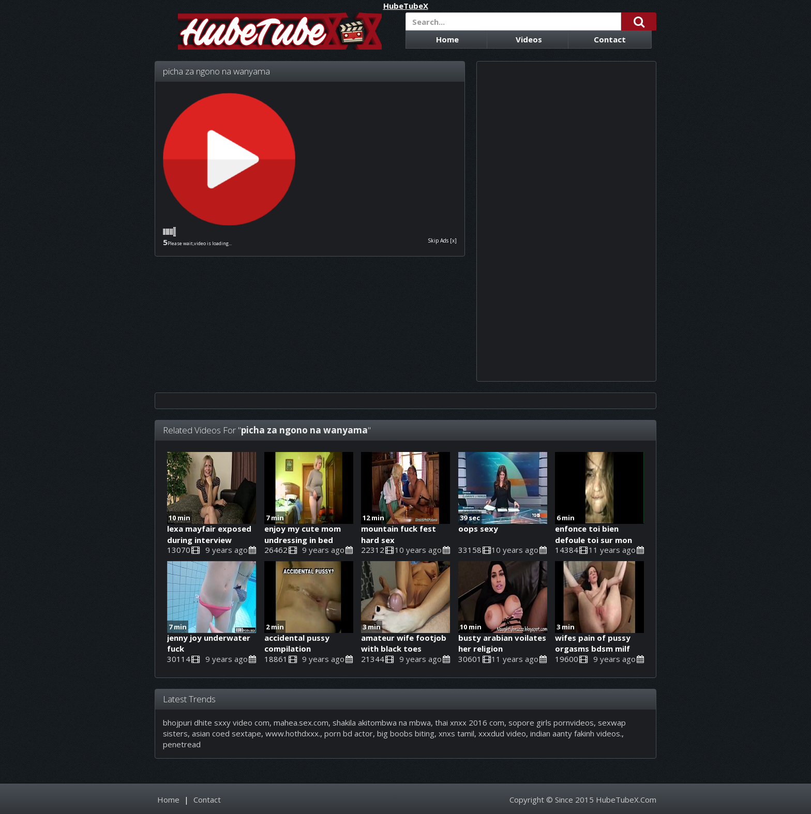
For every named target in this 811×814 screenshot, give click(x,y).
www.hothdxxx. (292, 733)
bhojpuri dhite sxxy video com (216, 722)
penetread (182, 744)
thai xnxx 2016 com (469, 722)
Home (447, 39)
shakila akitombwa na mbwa (382, 722)
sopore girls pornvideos (551, 722)
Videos (529, 39)
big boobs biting (405, 733)
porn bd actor (348, 733)
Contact (610, 39)
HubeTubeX (405, 6)
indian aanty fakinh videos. (576, 733)
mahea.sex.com (301, 722)
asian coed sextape (226, 733)
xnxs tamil (456, 733)
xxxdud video (502, 733)
